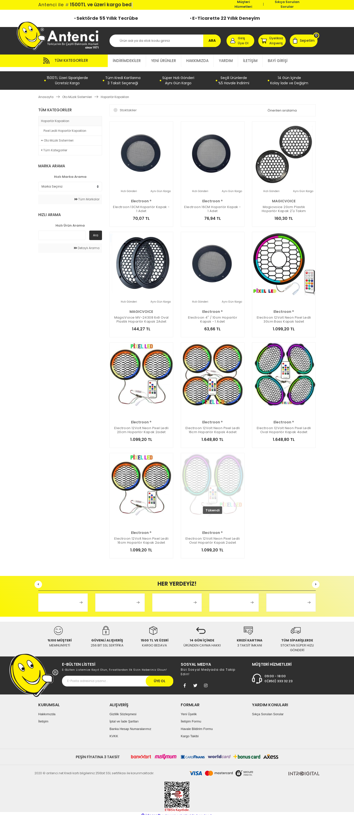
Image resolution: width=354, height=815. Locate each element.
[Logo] (60, 36)
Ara (95, 231)
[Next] (316, 580)
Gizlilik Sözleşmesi (123, 709)
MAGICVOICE (284, 196)
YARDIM (226, 60)
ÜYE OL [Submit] (160, 676)
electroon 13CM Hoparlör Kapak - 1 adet (141, 205)
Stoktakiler (128, 106)
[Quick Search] (62, 231)
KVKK (114, 732)
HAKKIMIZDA (197, 60)
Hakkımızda (47, 709)
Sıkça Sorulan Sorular (287, 4)
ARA (212, 40)
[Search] (165, 41)
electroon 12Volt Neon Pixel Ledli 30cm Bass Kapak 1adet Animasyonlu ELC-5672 (284, 315)
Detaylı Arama (87, 244)
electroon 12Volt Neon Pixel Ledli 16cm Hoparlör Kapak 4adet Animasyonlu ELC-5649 (213, 426)
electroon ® (141, 196)
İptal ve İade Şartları (124, 717)
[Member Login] (240, 41)
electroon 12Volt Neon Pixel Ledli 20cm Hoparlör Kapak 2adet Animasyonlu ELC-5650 (141, 426)
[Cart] (304, 41)
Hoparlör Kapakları (115, 93)
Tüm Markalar (87, 195)
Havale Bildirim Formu (197, 724)
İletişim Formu (191, 717)
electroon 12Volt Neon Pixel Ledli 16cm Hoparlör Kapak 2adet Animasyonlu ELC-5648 (141, 536)
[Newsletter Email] (117, 676)
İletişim (43, 717)
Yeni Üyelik (189, 709)
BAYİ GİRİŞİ (278, 60)
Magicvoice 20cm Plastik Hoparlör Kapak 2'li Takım (284, 205)
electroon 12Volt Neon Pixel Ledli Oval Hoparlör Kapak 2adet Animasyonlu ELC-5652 (213, 536)
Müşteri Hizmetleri (243, 4)
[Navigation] (73, 61)
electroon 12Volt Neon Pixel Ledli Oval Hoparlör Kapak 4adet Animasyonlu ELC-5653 (284, 426)
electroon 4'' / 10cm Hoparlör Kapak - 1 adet (212, 315)
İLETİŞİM (250, 60)
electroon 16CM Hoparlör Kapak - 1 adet (212, 205)
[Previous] (38, 580)
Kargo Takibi (189, 732)
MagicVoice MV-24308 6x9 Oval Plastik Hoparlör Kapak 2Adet (141, 315)
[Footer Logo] (34, 671)
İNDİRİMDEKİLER (127, 60)
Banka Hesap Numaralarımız (130, 724)
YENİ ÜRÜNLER (163, 60)
